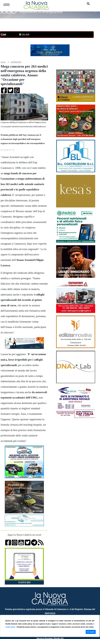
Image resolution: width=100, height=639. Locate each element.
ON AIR (24, 34)
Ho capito (91, 632)
